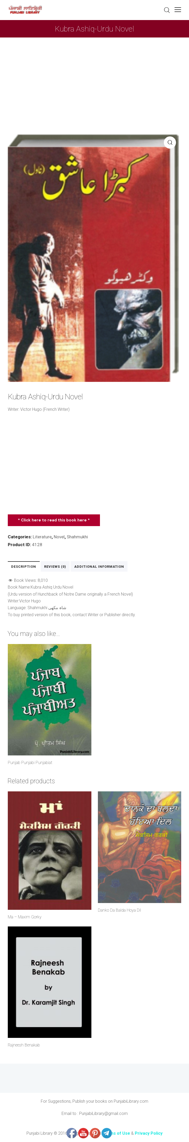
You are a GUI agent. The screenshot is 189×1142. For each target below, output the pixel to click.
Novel (59, 536)
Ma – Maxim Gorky (25, 916)
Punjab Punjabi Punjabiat (30, 762)
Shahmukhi (77, 536)
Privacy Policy (149, 1133)
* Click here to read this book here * (54, 520)
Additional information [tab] (99, 567)
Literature (42, 536)
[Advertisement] (94, 76)
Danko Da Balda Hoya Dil (119, 910)
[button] (177, 9)
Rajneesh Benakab (24, 1045)
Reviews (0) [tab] (55, 567)
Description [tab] (23, 567)
